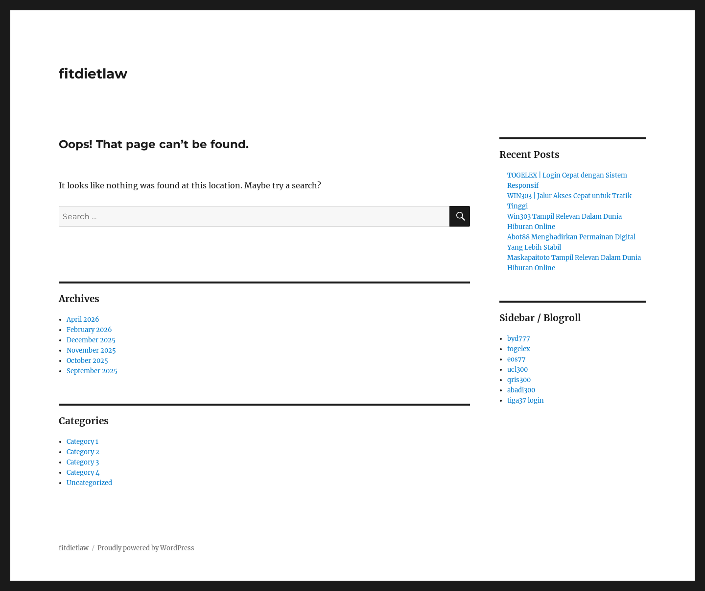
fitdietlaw (93, 73)
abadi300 (521, 390)
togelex (518, 349)
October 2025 (87, 361)
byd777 (518, 338)
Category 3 (83, 462)
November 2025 (91, 350)
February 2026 (89, 330)
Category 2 (83, 452)
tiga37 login (525, 400)
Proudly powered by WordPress (145, 548)
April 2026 (83, 319)
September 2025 (92, 371)
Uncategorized (89, 483)
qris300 (519, 380)
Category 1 (82, 441)
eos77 (516, 359)
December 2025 (91, 340)
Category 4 (83, 472)
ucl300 (517, 369)
